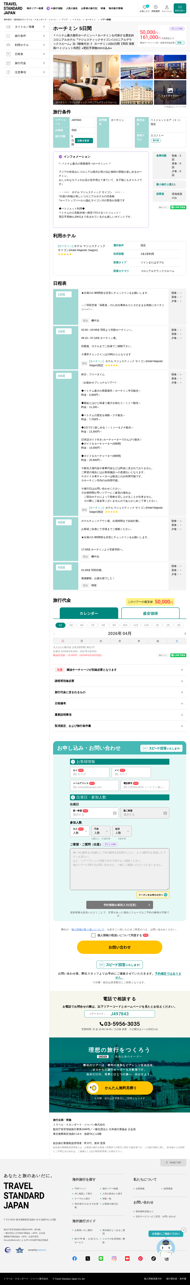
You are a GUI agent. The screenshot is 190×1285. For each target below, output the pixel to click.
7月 (93, 625)
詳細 (179, 42)
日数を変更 (83, 140)
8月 (103, 625)
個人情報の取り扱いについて (87, 929)
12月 (146, 625)
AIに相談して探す (83, 1194)
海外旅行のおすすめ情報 (86, 1206)
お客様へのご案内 (83, 1230)
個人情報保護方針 (153, 1279)
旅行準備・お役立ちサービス (86, 1241)
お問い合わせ (120, 947)
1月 (157, 625)
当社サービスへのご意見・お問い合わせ (156, 1216)
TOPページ (80, 1188)
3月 (179, 625)
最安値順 (150, 613)
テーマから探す (82, 1199)
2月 (168, 625)
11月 (135, 625)
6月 (82, 625)
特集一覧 (106, 1199)
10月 (125, 625)
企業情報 (140, 1188)
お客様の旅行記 (110, 1204)
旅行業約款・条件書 (176, 1279)
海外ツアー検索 (110, 1188)
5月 (71, 625)
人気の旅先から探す (112, 1194)
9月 (114, 625)
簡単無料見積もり (144, 1211)
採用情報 (168, 1188)
